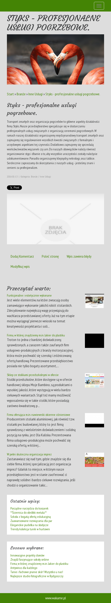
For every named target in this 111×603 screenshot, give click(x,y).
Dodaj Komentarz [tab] (22, 256)
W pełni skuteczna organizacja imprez (29, 454)
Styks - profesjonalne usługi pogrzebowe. (72, 94)
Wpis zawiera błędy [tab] (79, 256)
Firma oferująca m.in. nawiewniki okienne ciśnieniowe (38, 415)
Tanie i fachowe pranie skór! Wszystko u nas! (36, 572)
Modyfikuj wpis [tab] (20, 266)
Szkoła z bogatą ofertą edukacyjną (30, 517)
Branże (21, 94)
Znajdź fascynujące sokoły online (29, 559)
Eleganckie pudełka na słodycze (29, 525)
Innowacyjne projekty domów (27, 555)
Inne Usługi (35, 94)
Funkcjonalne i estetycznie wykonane (29, 295)
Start (10, 94)
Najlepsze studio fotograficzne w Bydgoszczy (36, 576)
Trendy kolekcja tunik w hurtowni (30, 529)
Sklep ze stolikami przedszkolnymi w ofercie (33, 375)
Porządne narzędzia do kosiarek (29, 508)
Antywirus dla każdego (23, 568)
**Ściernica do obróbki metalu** (28, 512)
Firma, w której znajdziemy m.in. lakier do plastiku (36, 335)
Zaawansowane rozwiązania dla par (31, 521)
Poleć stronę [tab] (50, 256)
